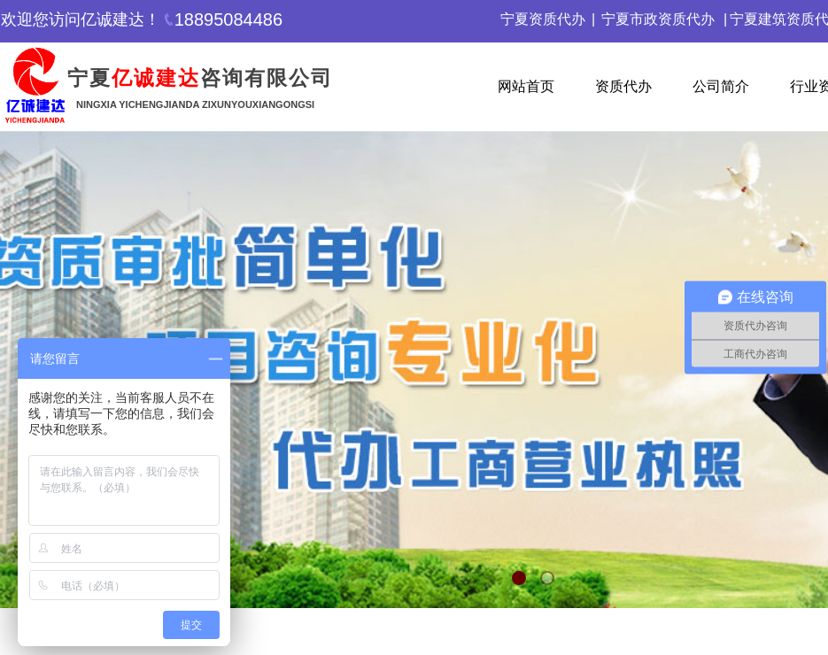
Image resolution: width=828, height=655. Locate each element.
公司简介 (721, 86)
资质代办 (623, 86)
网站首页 (526, 86)
